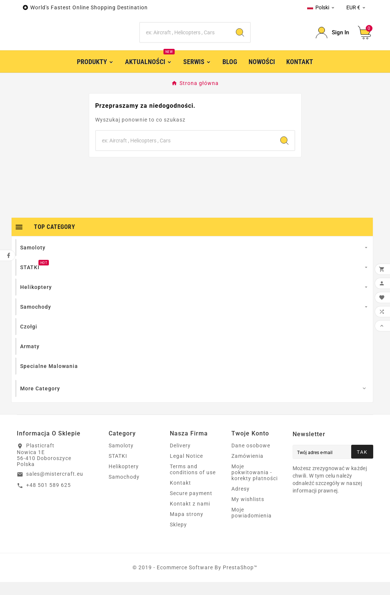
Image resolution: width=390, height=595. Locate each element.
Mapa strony (186, 527)
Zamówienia (247, 469)
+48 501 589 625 (48, 498)
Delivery (180, 459)
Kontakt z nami (190, 517)
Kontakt (180, 496)
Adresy (240, 502)
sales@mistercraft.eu (54, 487)
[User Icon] (332, 39)
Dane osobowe (250, 459)
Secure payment (191, 506)
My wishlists (247, 512)
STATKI (118, 469)
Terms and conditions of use (193, 482)
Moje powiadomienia (251, 526)
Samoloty (121, 459)
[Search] (185, 39)
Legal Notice (186, 469)
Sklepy (178, 538)
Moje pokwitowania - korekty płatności (254, 485)
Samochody (124, 490)
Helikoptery (124, 479)
